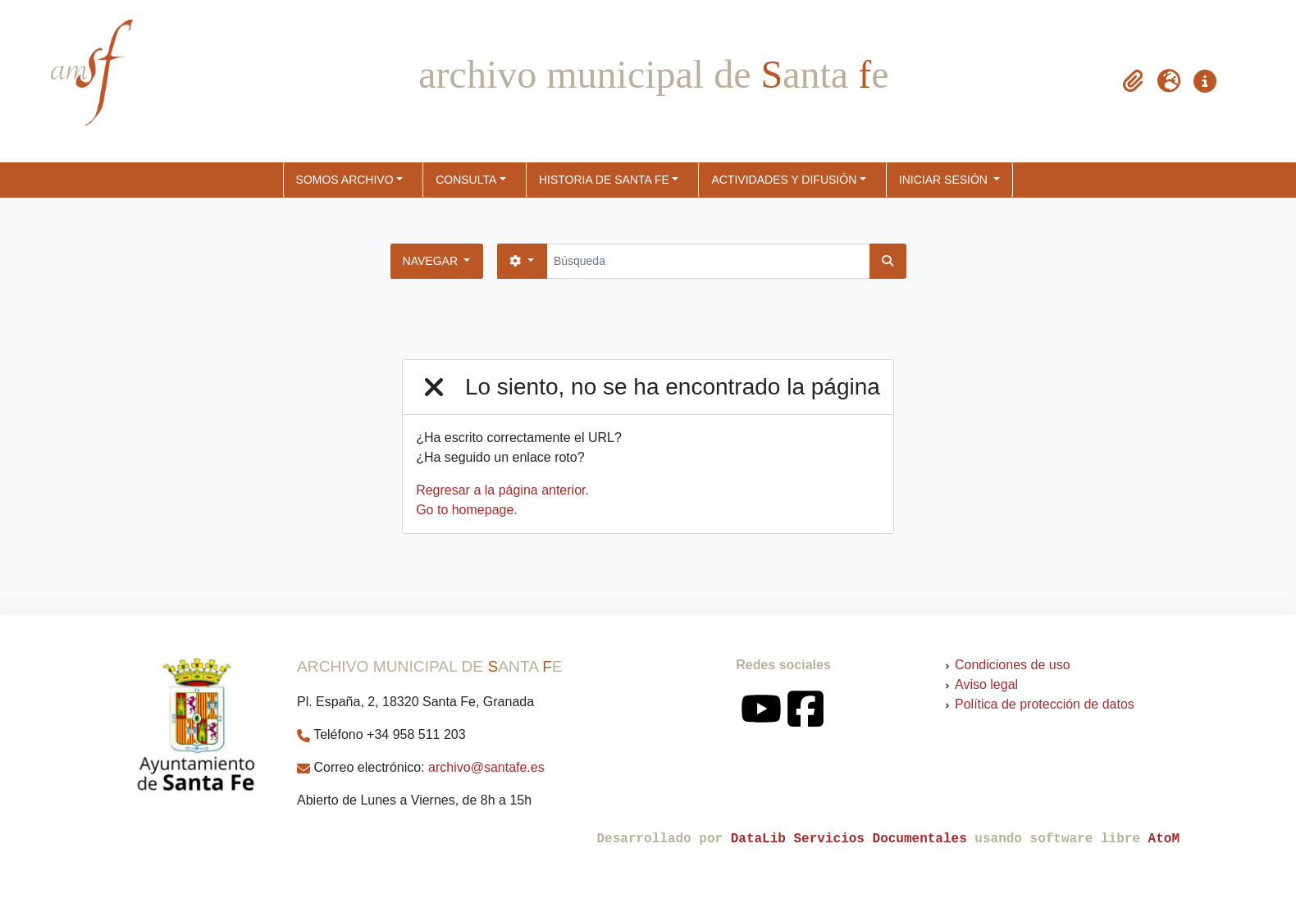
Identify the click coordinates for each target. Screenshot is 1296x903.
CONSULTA (466, 179)
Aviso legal (986, 684)
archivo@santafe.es (486, 767)
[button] (1133, 81)
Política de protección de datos (1044, 704)
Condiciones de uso (1012, 665)
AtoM (1164, 839)
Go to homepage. (467, 510)
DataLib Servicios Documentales (849, 839)
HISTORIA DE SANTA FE (604, 179)
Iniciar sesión (945, 179)
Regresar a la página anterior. (502, 490)
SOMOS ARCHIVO (345, 179)
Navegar (432, 260)
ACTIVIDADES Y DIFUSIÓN (783, 179)
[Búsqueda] (708, 261)
